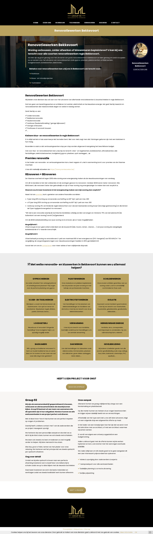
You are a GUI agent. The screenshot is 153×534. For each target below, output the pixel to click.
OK (136, 532)
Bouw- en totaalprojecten (42, 78)
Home (35, 23)
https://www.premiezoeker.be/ (62, 169)
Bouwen (103, 23)
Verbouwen (89, 23)
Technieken (74, 23)
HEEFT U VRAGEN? (76, 490)
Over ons (47, 23)
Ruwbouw (60, 23)
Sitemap (87, 529)
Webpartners (78, 529)
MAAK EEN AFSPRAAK (76, 387)
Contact (115, 23)
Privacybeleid (67, 529)
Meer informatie (126, 532)
